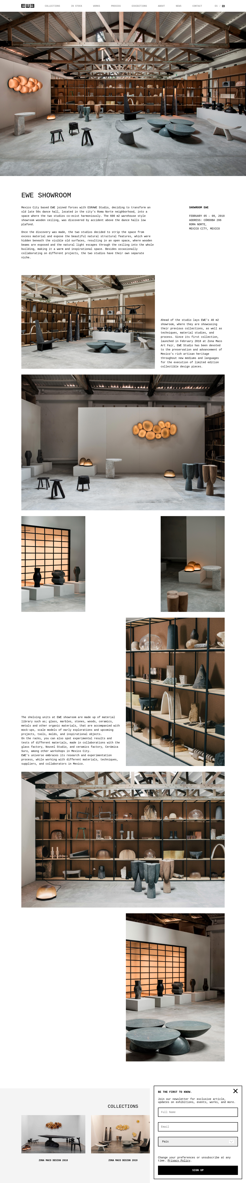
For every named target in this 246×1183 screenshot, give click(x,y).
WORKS (96, 6)
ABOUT (161, 6)
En (224, 6)
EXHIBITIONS (139, 6)
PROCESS (116, 6)
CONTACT (197, 6)
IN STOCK (76, 6)
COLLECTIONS (52, 6)
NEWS (178, 6)
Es (216, 6)
